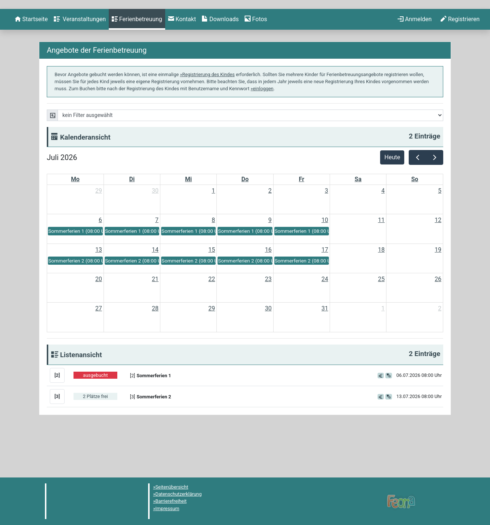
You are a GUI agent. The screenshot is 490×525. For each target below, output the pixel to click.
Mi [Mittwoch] (188, 219)
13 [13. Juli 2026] (98, 289)
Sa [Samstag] (358, 219)
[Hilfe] (256, 59)
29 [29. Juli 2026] (211, 348)
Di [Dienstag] (132, 219)
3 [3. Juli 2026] (326, 230)
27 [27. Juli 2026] (98, 348)
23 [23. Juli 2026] (268, 319)
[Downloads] (220, 59)
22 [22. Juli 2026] (211, 319)
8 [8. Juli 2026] (213, 260)
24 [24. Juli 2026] (324, 319)
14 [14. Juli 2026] (155, 289)
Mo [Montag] (75, 219)
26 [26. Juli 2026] (438, 319)
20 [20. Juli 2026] (98, 319)
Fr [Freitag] (301, 219)
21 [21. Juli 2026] (155, 319)
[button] (249, 415)
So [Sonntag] (414, 219)
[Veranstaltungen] (80, 59)
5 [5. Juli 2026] (439, 230)
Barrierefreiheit (171, 501)
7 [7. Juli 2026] (157, 260)
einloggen (263, 128)
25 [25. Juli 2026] (381, 319)
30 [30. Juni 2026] (155, 230)
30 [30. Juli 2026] (268, 348)
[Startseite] (31, 59)
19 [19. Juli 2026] (438, 289)
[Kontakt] (182, 59)
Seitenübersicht (172, 487)
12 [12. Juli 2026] (438, 260)
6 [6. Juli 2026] (100, 260)
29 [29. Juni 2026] (98, 230)
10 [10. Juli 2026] (324, 260)
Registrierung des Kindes (208, 114)
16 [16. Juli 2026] (268, 289)
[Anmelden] (415, 59)
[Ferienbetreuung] (137, 59)
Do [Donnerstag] (244, 219)
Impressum (167, 508)
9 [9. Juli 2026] (270, 260)
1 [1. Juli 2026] (213, 230)
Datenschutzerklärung (179, 494)
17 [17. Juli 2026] (324, 289)
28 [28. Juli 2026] (155, 348)
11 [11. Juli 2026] (381, 260)
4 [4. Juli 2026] (383, 230)
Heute (392, 197)
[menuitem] (31, 59)
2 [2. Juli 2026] (270, 230)
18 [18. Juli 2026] (381, 289)
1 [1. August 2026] (383, 348)
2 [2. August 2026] (439, 348)
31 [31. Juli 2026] (324, 348)
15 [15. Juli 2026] (211, 289)
